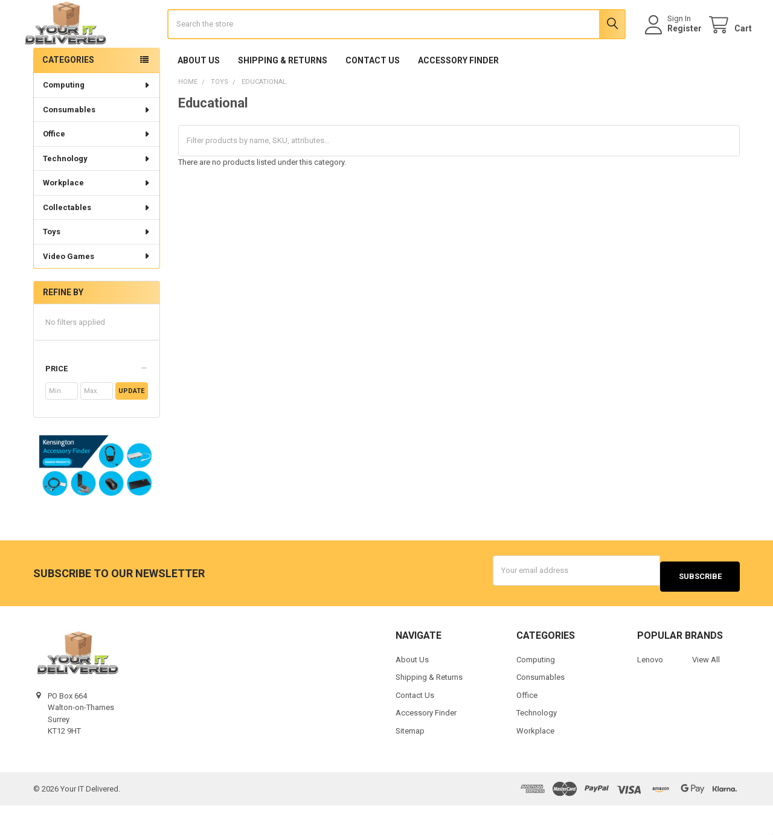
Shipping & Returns (282, 96)
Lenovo (650, 689)
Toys (97, 267)
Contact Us (372, 96)
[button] (96, 404)
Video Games (97, 291)
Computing (97, 120)
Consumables (97, 145)
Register (672, 46)
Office (97, 169)
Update (131, 426)
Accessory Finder (458, 96)
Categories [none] (68, 95)
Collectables (97, 243)
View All (706, 689)
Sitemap (410, 760)
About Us (199, 96)
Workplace (97, 218)
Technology (97, 194)
